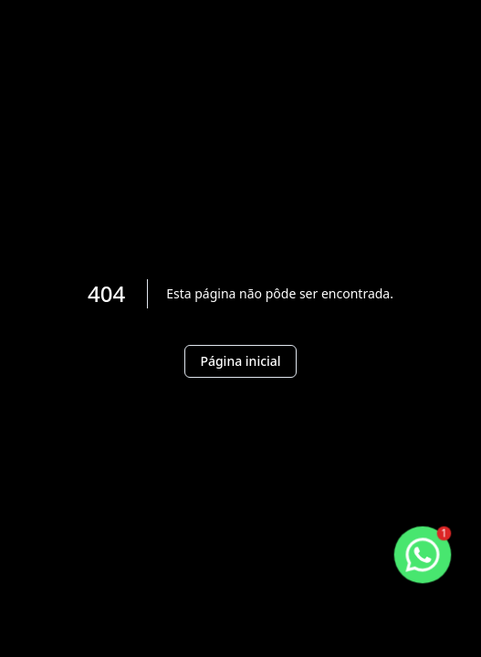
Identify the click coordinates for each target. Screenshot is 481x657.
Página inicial (240, 361)
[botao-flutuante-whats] (422, 555)
